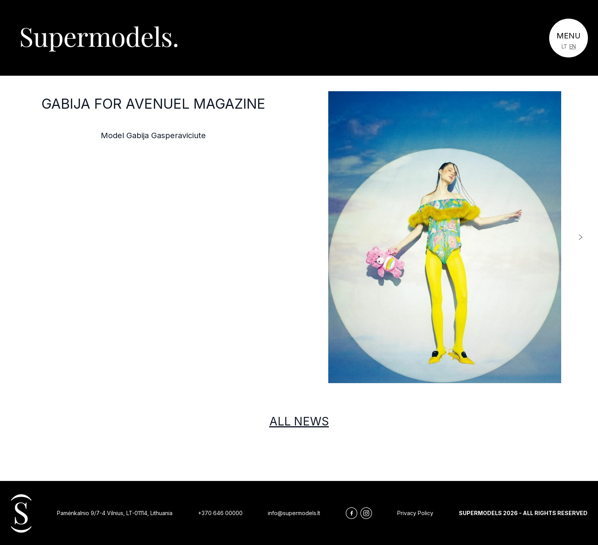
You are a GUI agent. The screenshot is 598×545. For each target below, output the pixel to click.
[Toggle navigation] (568, 38)
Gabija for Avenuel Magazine (153, 103)
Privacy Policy (415, 513)
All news (299, 421)
